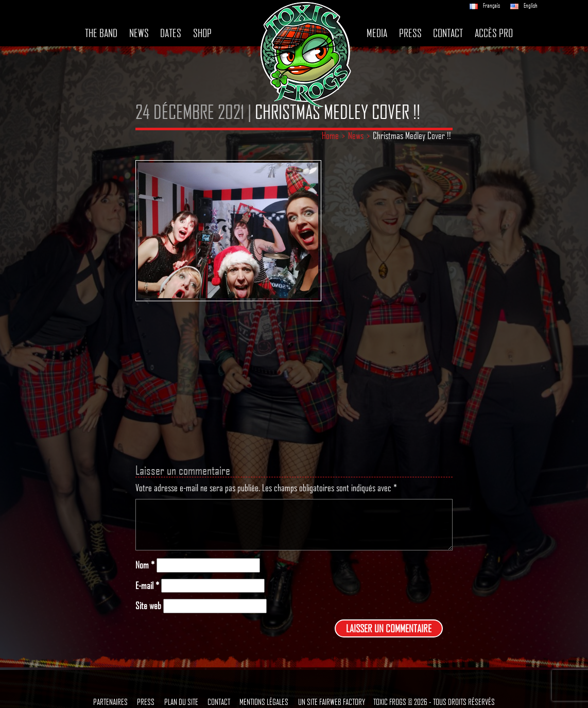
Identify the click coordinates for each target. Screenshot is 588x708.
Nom (144, 565)
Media (377, 33)
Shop (202, 33)
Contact (448, 33)
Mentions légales (263, 701)
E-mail (147, 585)
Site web (148, 605)
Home (330, 135)
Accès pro (494, 33)
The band (101, 33)
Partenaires (110, 701)
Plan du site (181, 701)
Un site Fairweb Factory (331, 701)
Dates (170, 33)
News (139, 33)
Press (410, 33)
